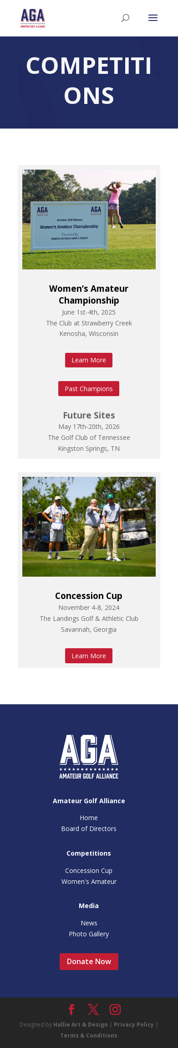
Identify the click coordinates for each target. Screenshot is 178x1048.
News (89, 923)
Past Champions (89, 388)
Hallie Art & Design (80, 1024)
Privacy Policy (134, 1024)
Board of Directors (89, 828)
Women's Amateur (89, 881)
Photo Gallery (89, 933)
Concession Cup (88, 595)
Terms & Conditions (88, 1035)
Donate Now (89, 961)
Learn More (88, 360)
